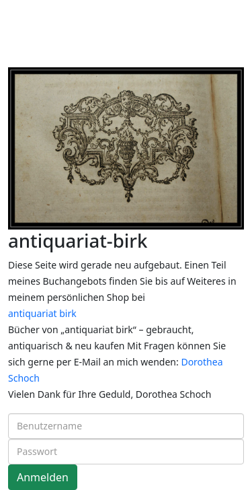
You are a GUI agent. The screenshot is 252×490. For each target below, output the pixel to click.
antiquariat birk (42, 313)
